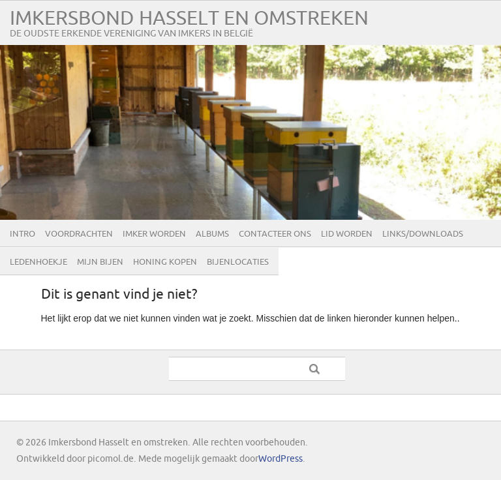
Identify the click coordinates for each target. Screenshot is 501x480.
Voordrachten (79, 234)
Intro (22, 234)
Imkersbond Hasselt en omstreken (189, 18)
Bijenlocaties (238, 262)
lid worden (346, 234)
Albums (212, 234)
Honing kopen (165, 262)
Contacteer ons (275, 234)
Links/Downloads (422, 234)
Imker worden (154, 234)
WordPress (280, 459)
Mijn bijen (100, 262)
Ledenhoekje (38, 262)
